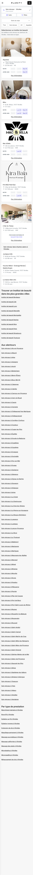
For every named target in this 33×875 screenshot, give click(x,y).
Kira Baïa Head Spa (9, 185)
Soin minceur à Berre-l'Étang (10, 375)
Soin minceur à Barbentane (10, 371)
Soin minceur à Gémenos (9, 474)
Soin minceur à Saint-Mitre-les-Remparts (15, 641)
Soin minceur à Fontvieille (9, 456)
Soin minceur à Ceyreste (9, 407)
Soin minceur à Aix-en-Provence (12, 348)
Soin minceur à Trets (8, 686)
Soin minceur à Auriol (8, 366)
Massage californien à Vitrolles (11, 741)
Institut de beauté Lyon (9, 306)
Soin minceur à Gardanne (9, 470)
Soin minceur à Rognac (9, 609)
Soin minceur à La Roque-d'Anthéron (13, 515)
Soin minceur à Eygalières (10, 443)
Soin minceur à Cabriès (9, 389)
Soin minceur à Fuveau (9, 465)
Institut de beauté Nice (9, 324)
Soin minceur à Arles (8, 357)
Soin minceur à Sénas (8, 668)
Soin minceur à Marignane (10, 546)
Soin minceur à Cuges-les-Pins (11, 429)
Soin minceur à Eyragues (9, 452)
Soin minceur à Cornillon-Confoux (12, 420)
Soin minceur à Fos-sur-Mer (10, 461)
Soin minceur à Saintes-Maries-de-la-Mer (15, 654)
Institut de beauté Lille (8, 302)
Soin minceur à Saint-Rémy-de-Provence (15, 645)
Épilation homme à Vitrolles (10, 723)
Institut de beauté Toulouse (10, 338)
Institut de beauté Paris (9, 329)
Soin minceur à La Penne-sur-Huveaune (14, 510)
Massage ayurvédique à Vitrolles (12, 737)
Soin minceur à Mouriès (9, 573)
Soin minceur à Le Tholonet (10, 537)
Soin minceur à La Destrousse (11, 501)
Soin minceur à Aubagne (9, 362)
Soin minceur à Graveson (9, 483)
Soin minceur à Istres (8, 492)
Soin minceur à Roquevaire (10, 618)
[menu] (2, 3)
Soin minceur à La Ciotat (9, 497)
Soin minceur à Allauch (9, 353)
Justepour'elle (7, 254)
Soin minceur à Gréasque (9, 488)
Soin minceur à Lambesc (9, 524)
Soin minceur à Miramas (9, 569)
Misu (4, 102)
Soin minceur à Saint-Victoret (11, 650)
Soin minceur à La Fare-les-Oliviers (13, 506)
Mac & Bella (6, 143)
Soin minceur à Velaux (8, 690)
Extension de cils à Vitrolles (10, 728)
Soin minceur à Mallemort (9, 542)
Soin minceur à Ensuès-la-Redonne (13, 438)
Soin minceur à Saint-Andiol (10, 627)
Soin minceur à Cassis (8, 402)
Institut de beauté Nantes (9, 320)
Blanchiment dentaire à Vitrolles (12, 710)
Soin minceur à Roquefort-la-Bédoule (13, 614)
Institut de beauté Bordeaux (10, 297)
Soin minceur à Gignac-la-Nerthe (12, 479)
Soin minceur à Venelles (9, 695)
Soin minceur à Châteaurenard (11, 416)
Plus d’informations (16, 75)
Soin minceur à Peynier (9, 591)
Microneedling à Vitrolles (9, 755)
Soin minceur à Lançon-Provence (12, 528)
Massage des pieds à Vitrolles (11, 746)
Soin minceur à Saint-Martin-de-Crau (13, 636)
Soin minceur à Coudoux (9, 425)
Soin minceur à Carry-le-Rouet (11, 398)
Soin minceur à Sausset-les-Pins (12, 663)
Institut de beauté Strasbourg (11, 333)
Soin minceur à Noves (8, 578)
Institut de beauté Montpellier (11, 315)
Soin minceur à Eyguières (9, 447)
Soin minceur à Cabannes (10, 384)
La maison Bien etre (9, 280)
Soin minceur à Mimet (8, 564)
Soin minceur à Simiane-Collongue (13, 677)
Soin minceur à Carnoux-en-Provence (14, 393)
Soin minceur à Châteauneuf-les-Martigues (16, 411)
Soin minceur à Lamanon (9, 519)
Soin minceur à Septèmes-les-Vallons (13, 672)
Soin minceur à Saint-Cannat (11, 632)
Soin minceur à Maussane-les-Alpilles (14, 555)
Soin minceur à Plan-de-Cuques (12, 596)
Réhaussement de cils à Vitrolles (12, 759)
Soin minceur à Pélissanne (10, 587)
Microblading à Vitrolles (9, 750)
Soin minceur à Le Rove (9, 533)
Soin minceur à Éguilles (9, 434)
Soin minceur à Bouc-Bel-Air (10, 380)
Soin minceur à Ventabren (10, 699)
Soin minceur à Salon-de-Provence (13, 659)
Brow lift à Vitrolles (7, 714)
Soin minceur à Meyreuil (9, 560)
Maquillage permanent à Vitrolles (12, 732)
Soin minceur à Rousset (9, 623)
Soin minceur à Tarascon (9, 681)
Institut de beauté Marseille (10, 311)
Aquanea (6, 60)
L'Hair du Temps (8, 226)
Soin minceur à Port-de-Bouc (11, 600)
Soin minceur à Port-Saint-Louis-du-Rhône (15, 605)
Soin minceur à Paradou (9, 582)
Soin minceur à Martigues (10, 551)
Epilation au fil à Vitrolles (9, 719)
